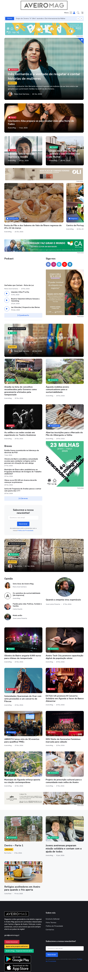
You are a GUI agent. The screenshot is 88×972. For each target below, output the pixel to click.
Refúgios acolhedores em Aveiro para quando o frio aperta (22, 870)
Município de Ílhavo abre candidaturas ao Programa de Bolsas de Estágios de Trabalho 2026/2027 (22, 454)
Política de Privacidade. (26, 512)
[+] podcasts (23, 297)
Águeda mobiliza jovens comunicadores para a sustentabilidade (57, 371)
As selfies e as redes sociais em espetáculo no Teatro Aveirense (20, 416)
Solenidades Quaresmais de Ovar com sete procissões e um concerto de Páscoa (22, 681)
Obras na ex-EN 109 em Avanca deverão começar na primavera (20, 463)
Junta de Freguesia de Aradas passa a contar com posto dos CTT (22, 472)
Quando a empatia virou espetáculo (63, 581)
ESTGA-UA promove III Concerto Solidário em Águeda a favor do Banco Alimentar (65, 681)
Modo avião (17, 597)
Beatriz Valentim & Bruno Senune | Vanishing (25, 282)
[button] (78, 13)
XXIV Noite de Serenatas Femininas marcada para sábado (63, 722)
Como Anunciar (12, 924)
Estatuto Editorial (52, 901)
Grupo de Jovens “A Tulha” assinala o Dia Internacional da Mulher (64, 153)
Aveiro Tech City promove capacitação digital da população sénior (64, 639)
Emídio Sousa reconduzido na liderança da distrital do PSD (21, 433)
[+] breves (23, 481)
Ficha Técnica (51, 905)
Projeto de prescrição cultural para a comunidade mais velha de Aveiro (64, 763)
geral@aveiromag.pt (11, 917)
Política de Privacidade (54, 908)
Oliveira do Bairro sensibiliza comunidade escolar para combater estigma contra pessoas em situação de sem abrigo (21, 443)
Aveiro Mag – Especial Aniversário (19, 933)
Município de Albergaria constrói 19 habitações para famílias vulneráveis (16, 206)
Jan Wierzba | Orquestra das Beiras (25, 289)
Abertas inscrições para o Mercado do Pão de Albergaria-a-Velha (64, 416)
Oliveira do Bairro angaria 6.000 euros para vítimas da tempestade (22, 639)
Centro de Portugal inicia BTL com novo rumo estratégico (71, 205)
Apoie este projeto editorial (17, 928)
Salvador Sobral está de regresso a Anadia (32, 18)
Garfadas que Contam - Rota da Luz (19, 267)
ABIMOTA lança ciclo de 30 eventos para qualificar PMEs (21, 722)
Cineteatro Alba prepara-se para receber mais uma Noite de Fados (41, 122)
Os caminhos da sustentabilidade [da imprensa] (26, 576)
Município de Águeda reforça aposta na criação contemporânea (22, 763)
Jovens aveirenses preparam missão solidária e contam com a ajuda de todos (64, 830)
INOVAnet (8, 967)
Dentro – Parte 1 (13, 827)
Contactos (50, 912)
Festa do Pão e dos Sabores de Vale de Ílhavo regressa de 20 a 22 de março (43, 206)
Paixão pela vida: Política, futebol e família (27, 587)
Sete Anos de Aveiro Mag (23, 566)
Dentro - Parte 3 (17, 540)
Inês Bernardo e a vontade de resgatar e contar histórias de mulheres (41, 76)
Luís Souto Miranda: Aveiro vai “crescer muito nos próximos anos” (40, 322)
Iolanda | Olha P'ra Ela (20, 274)
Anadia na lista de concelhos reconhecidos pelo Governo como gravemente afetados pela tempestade (20, 372)
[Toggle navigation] (68, 13)
